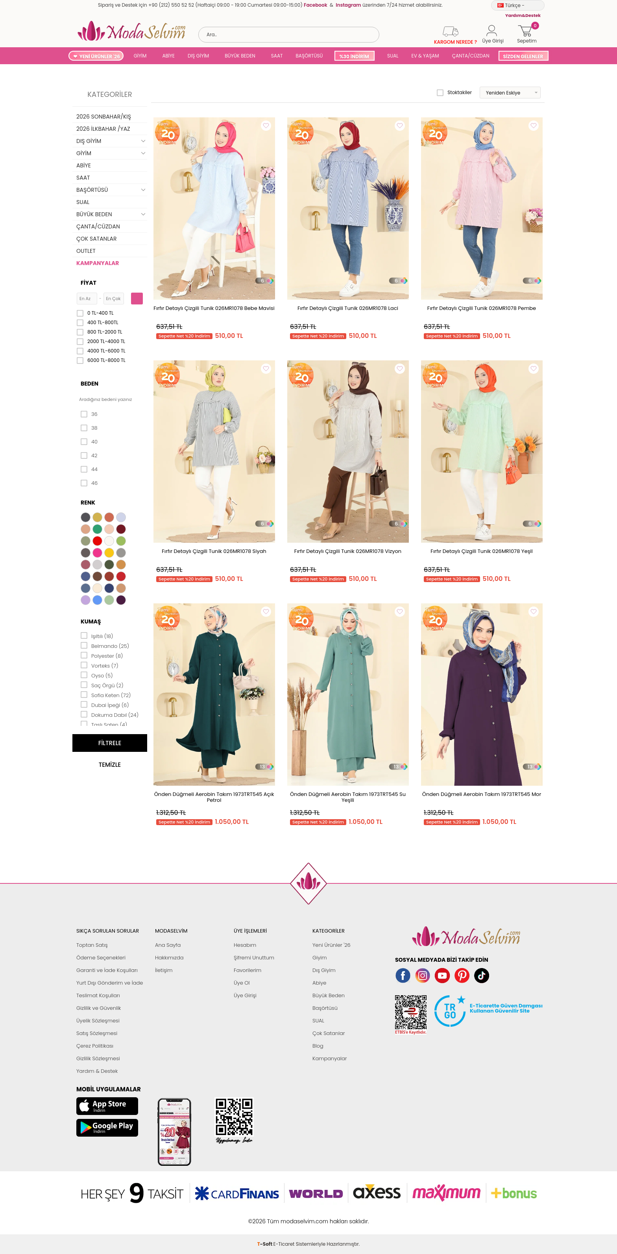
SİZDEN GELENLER (523, 56)
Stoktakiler (454, 92)
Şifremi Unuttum (254, 957)
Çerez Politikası (94, 1046)
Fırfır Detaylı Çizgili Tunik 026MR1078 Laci (347, 308)
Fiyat (88, 283)
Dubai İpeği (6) (105, 704)
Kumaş (91, 621)
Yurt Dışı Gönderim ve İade (109, 983)
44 (89, 469)
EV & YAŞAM (425, 55)
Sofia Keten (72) (106, 694)
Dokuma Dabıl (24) (110, 714)
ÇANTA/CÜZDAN (471, 55)
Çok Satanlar (328, 1033)
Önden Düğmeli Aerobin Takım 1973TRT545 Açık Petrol (214, 797)
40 (89, 442)
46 (89, 483)
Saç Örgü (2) (102, 685)
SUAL (392, 55)
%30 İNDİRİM (354, 56)
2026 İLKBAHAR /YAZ (103, 129)
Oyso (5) (97, 675)
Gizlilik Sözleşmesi (98, 1058)
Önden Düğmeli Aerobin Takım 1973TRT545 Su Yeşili (348, 797)
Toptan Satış (92, 945)
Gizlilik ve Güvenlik (98, 1008)
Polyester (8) (102, 655)
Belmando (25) (105, 645)
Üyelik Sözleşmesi (98, 1020)
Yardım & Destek (97, 1071)
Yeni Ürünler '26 (331, 945)
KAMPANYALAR (97, 263)
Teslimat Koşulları (98, 995)
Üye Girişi (245, 995)
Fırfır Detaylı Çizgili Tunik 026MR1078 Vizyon (347, 551)
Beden (89, 384)
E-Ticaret (284, 1217)
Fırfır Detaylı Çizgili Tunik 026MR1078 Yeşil (481, 551)
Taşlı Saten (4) (104, 724)
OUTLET (86, 251)
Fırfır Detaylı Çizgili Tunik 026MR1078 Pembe (481, 308)
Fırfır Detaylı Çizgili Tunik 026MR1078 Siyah (214, 551)
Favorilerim (247, 970)
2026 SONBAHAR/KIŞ (103, 117)
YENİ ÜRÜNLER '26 (99, 56)
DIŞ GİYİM (198, 55)
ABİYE (168, 55)
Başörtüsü (325, 1008)
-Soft (265, 1217)
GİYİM (140, 55)
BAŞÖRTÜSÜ (309, 55)
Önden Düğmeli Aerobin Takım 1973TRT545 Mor (481, 794)
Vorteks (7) (99, 665)
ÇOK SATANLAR (96, 239)
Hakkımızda (169, 957)
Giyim (319, 957)
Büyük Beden (328, 995)
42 (89, 456)
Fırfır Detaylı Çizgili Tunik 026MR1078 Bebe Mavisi (213, 308)
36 (89, 414)
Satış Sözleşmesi (96, 1033)
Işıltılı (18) (97, 635)
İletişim (164, 970)
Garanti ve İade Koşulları (107, 970)
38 (89, 428)
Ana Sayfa (168, 945)
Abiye (319, 983)
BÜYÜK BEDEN (240, 55)
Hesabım (245, 945)
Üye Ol (242, 983)
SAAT (277, 55)
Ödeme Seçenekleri (101, 957)
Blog (317, 1046)
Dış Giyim (324, 970)
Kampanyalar (329, 1058)
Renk (88, 502)
